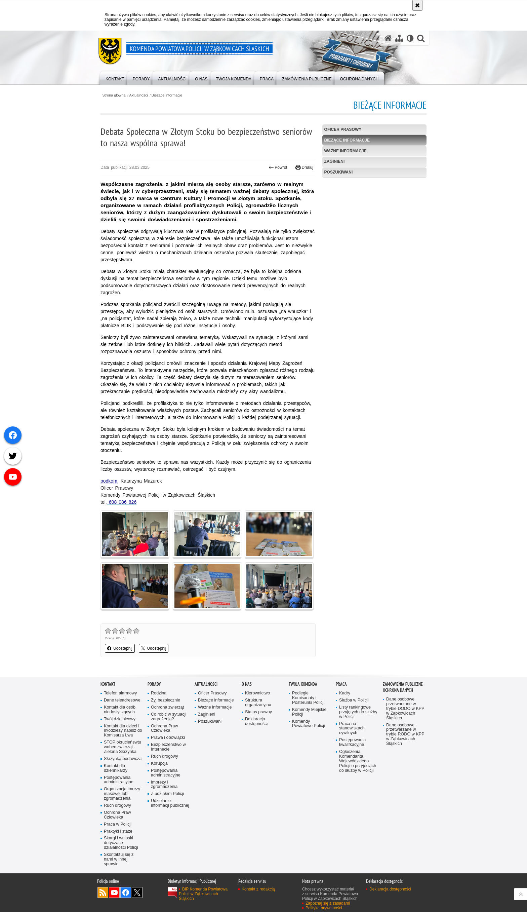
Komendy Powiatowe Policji (308, 723)
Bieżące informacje (167, 95)
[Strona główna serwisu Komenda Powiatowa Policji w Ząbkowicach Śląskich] (388, 38)
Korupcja (159, 763)
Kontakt (107, 684)
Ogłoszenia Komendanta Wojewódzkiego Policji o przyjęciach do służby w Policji (357, 761)
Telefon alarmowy (120, 693)
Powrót (278, 167)
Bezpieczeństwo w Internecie (168, 747)
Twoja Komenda (303, 684)
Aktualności (138, 95)
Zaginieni (334, 161)
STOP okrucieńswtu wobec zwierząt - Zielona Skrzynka (122, 747)
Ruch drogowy (117, 805)
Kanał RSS (102, 892)
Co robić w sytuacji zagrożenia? (168, 716)
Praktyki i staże (118, 831)
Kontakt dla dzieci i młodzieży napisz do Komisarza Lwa (123, 731)
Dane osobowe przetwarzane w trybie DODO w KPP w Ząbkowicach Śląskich (405, 708)
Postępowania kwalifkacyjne (352, 742)
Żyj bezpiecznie (165, 700)
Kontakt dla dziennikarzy (115, 768)
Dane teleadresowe (122, 700)
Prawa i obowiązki (168, 737)
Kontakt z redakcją (258, 889)
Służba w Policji (354, 700)
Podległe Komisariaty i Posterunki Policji (308, 698)
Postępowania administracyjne (118, 780)
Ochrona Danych (398, 690)
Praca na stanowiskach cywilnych (352, 728)
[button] (420, 38)
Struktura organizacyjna (258, 702)
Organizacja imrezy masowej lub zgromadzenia (122, 794)
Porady (154, 684)
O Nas (247, 684)
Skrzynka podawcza (122, 759)
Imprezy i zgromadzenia (164, 784)
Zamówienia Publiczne (403, 684)
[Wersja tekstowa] (410, 38)
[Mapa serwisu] (399, 38)
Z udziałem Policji (167, 794)
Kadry (344, 693)
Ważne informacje (345, 151)
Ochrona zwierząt (167, 707)
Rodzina (158, 693)
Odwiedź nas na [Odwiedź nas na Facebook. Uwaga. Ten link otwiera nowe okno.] (125, 892)
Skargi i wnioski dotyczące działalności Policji (121, 843)
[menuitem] (115, 77)
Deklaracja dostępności (256, 721)
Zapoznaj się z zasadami (328, 903)
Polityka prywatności (324, 908)
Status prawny (258, 712)
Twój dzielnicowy (119, 719)
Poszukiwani (338, 172)
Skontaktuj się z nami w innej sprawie (118, 859)
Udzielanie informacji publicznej (170, 803)
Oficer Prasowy (343, 129)
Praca (341, 684)
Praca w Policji (117, 824)
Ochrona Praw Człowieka (117, 815)
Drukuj (304, 167)
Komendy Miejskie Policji (309, 712)
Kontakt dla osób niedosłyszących (119, 709)
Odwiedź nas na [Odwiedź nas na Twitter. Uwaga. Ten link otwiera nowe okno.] (137, 892)
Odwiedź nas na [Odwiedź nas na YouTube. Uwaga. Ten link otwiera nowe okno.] (114, 892)
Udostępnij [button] (119, 648)
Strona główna (113, 95)
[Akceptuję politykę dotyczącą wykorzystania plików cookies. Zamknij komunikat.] (417, 5)
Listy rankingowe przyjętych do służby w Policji (358, 712)
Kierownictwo (257, 693)
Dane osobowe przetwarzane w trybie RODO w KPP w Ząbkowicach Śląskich (405, 734)
